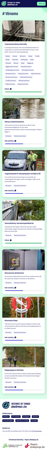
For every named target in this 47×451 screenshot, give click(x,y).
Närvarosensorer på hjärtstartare (14, 273)
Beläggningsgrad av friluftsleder (14, 370)
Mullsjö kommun (24, 80)
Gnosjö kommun (26, 66)
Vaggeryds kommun (12, 66)
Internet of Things (22, 420)
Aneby (7, 59)
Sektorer (6, 416)
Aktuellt (35, 416)
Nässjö (8, 56)
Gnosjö (15, 56)
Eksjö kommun (10, 84)
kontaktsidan (37, 431)
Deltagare (26, 416)
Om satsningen (8, 420)
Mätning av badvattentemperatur (14, 121)
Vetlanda (15, 59)
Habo (32, 59)
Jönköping (24, 59)
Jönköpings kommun (12, 70)
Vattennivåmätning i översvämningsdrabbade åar (19, 223)
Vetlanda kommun (27, 70)
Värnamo (23, 56)
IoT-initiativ (16, 416)
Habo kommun (35, 73)
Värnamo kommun (11, 77)
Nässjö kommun (23, 84)
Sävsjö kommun (23, 73)
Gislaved (8, 63)
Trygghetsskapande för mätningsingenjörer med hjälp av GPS (23, 173)
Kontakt (34, 420)
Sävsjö (30, 56)
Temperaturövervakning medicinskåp (16, 44)
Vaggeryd (30, 63)
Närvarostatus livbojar (11, 320)
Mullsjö (16, 63)
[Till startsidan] (14, 3)
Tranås (37, 56)
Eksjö (22, 63)
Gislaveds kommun (26, 77)
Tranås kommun (11, 80)
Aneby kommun (10, 73)
